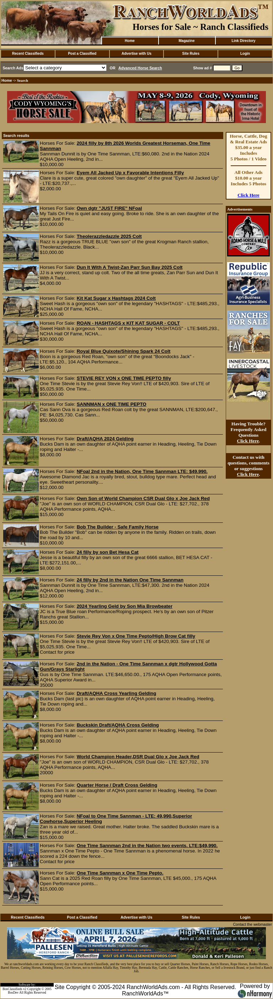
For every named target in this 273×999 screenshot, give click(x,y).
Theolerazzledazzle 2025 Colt (109, 236)
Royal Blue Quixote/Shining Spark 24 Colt (124, 351)
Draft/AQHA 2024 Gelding (105, 438)
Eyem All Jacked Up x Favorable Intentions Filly (130, 172)
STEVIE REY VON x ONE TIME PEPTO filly (124, 378)
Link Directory (243, 41)
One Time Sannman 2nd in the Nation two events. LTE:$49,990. (147, 845)
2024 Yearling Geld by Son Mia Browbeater (124, 606)
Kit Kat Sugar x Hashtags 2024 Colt (116, 298)
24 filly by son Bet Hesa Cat (108, 552)
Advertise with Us (136, 53)
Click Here (248, 195)
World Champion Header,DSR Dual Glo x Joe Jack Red (138, 756)
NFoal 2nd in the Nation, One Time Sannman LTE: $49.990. (142, 471)
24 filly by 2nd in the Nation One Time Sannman (130, 580)
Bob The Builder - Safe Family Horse (118, 527)
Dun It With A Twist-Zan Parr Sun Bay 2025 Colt (130, 267)
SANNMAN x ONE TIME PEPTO (111, 404)
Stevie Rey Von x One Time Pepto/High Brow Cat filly (136, 636)
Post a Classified (82, 53)
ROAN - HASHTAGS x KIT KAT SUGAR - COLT (128, 323)
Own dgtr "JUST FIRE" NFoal (109, 208)
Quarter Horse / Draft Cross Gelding (117, 785)
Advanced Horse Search (140, 68)
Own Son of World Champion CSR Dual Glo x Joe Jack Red (143, 498)
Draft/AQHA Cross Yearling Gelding (116, 693)
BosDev (13, 992)
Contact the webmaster (252, 924)
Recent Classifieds (28, 53)
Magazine (186, 41)
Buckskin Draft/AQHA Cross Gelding (118, 725)
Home (130, 41)
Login (245, 53)
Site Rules (190, 53)
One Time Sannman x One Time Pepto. (120, 873)
